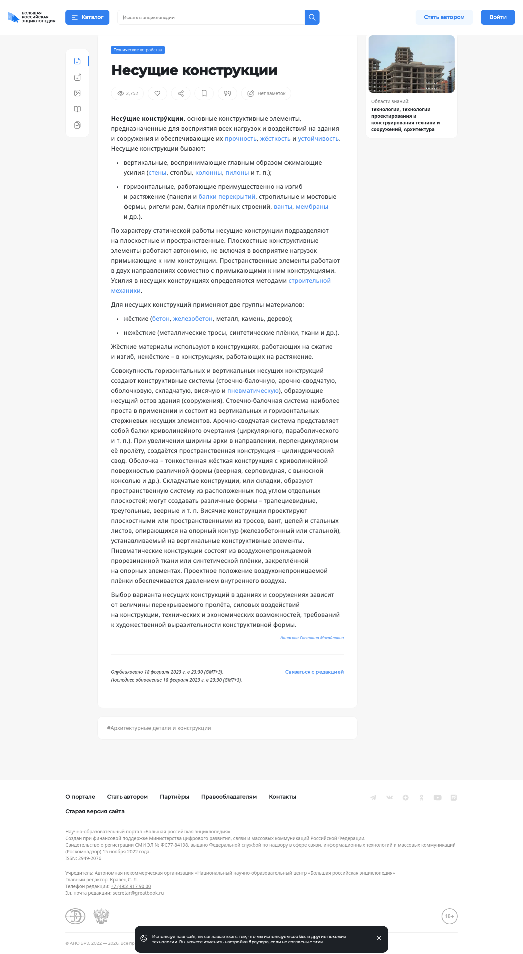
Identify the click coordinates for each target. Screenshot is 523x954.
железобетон (193, 335)
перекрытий (236, 213)
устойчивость (318, 155)
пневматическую (253, 407)
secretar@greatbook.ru (138, 893)
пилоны (237, 189)
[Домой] (31, 17)
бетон (161, 335)
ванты (283, 223)
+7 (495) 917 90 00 (131, 886)
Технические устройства (138, 66)
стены (157, 189)
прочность (241, 155)
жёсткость (275, 155)
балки (207, 213)
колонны (208, 189)
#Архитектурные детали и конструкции (159, 744)
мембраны (312, 223)
